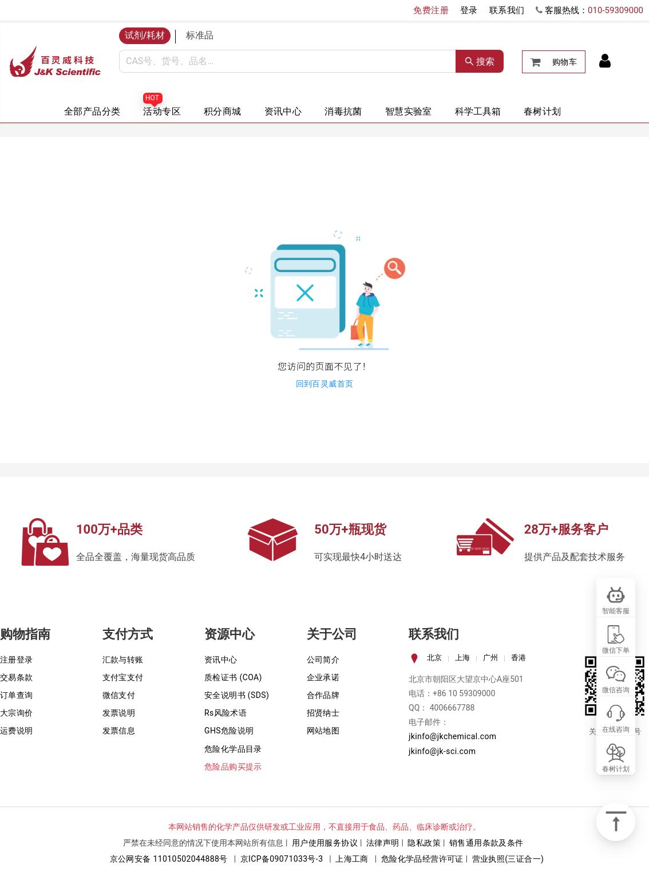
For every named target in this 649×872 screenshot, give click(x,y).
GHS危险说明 (229, 730)
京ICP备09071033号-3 (281, 858)
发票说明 (119, 712)
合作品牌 (323, 695)
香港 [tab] (518, 657)
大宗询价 (16, 712)
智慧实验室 (408, 111)
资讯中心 (283, 111)
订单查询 (16, 695)
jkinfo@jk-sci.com (442, 751)
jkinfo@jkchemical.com (453, 736)
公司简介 (323, 659)
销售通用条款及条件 (486, 842)
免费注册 (431, 10)
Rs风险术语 (225, 712)
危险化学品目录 (233, 748)
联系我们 (507, 10)
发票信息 (119, 730)
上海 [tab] (462, 657)
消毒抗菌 (343, 111)
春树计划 (542, 111)
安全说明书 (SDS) (236, 695)
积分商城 (223, 111)
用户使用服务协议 (325, 842)
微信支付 (119, 695)
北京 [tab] (434, 657)
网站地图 (323, 730)
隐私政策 (424, 842)
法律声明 (382, 842)
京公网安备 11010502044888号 (169, 858)
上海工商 (352, 858)
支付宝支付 (123, 677)
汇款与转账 (123, 659)
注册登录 (16, 659)
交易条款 (16, 677)
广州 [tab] (490, 657)
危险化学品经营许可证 (422, 858)
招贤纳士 (323, 712)
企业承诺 (323, 677)
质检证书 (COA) (233, 677)
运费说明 (16, 730)
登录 (469, 10)
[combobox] (287, 61)
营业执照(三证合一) (508, 858)
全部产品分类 (92, 111)
